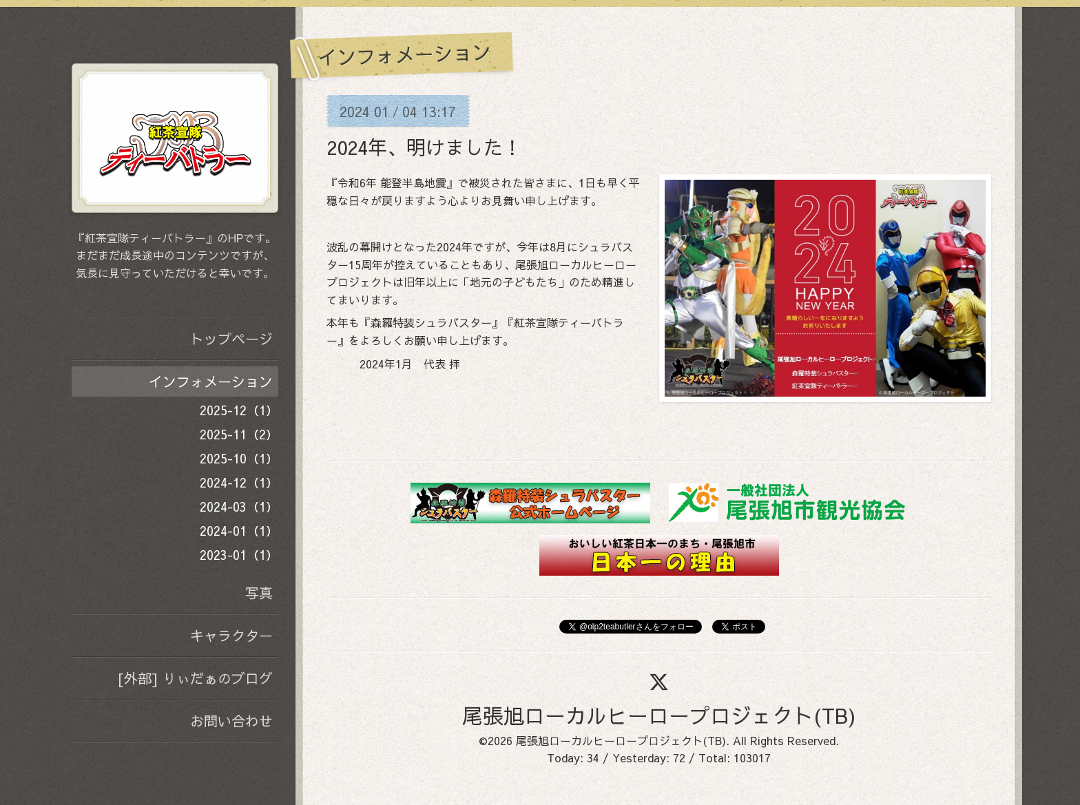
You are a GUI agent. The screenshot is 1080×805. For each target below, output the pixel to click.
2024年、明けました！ (424, 147)
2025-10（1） (239, 458)
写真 (259, 592)
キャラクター (231, 635)
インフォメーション (211, 381)
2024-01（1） (239, 530)
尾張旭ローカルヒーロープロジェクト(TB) (659, 715)
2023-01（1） (239, 554)
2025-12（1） (239, 410)
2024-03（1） (239, 506)
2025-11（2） (239, 434)
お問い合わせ (231, 720)
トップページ (231, 338)
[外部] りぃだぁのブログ (195, 678)
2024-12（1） (239, 482)
